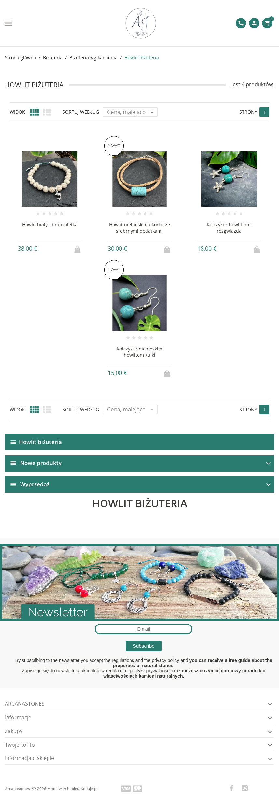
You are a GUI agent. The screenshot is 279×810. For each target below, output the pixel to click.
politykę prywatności (150, 670)
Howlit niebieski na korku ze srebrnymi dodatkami (139, 227)
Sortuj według (81, 112)
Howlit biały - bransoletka (49, 224)
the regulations (119, 660)
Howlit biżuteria (40, 442)
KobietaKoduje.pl (82, 788)
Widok (17, 112)
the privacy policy (161, 660)
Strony (248, 112)
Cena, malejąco (132, 112)
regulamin (116, 670)
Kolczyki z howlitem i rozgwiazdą (229, 227)
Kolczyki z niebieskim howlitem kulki (139, 352)
